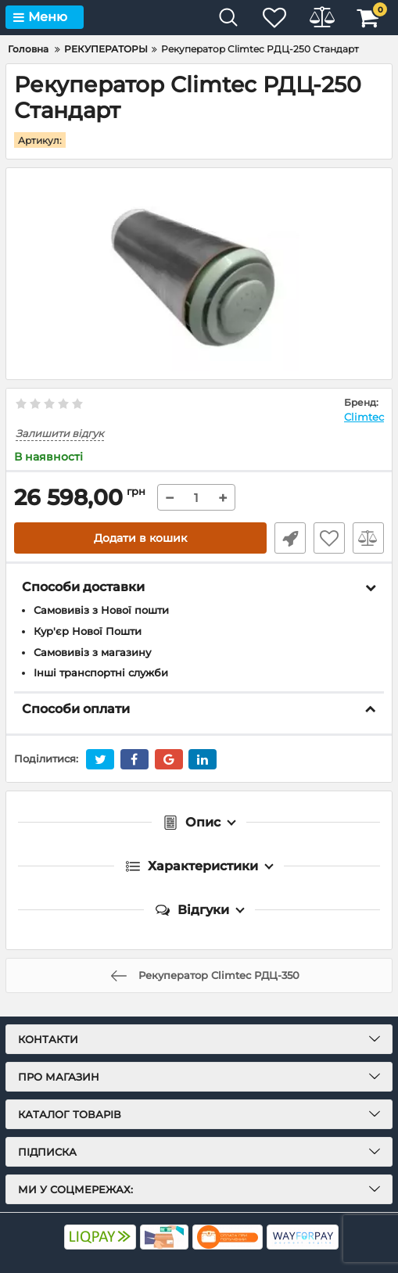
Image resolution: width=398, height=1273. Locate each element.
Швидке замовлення (290, 538)
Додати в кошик (140, 538)
